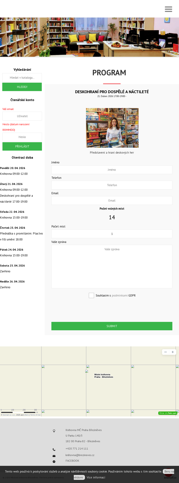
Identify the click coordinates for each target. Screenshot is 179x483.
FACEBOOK (72, 460)
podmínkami (120, 295)
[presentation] (112, 309)
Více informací (96, 477)
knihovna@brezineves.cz (80, 455)
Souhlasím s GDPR (116, 295)
